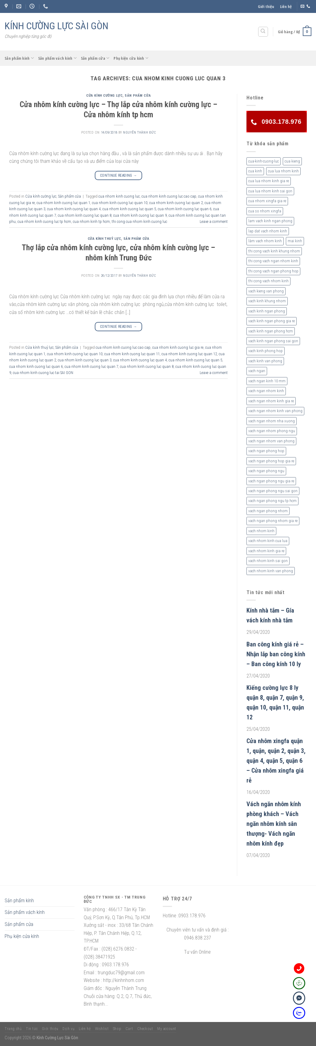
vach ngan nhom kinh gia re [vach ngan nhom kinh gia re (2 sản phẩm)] (271, 401)
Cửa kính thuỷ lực (104, 239)
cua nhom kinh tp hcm (91, 221)
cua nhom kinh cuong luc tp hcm (44, 221)
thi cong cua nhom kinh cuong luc (139, 221)
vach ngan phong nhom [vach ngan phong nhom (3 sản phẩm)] (268, 511)
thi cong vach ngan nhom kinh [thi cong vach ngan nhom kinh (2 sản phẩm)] (273, 261)
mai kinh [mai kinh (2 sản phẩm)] (295, 241)
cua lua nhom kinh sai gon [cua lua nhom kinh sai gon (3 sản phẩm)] (270, 191)
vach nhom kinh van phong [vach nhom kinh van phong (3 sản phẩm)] (270, 571)
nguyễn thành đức (139, 133)
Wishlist (102, 1029)
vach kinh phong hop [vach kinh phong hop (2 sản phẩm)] (265, 350)
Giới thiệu (266, 6)
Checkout (145, 1029)
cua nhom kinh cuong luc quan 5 (129, 209)
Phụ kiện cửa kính (131, 58)
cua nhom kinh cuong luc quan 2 (176, 202)
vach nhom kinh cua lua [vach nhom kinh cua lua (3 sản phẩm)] (267, 540)
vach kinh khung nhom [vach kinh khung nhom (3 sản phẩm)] (267, 301)
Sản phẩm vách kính (57, 58)
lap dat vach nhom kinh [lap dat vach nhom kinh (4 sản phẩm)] (267, 231)
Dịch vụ (68, 1029)
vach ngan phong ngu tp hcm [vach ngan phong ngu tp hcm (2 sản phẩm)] (272, 500)
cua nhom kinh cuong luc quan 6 (184, 209)
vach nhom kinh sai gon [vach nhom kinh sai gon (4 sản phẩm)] (268, 560)
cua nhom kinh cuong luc (119, 196)
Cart (129, 1029)
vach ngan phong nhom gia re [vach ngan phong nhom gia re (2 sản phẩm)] (273, 520)
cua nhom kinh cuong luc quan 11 (132, 354)
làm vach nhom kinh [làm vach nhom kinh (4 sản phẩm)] (265, 241)
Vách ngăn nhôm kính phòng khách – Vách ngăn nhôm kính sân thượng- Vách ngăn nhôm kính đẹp (273, 823)
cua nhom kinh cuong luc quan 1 (63, 202)
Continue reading (118, 176)
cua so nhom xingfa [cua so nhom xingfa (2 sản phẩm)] (264, 211)
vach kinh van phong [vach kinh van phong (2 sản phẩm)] (265, 361)
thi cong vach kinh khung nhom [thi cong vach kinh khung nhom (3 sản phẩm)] (274, 251)
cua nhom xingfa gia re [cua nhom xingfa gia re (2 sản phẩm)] (267, 201)
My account (166, 1029)
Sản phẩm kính (19, 58)
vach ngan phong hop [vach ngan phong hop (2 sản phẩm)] (266, 451)
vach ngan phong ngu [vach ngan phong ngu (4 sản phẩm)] (266, 471)
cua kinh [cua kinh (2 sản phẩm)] (255, 171)
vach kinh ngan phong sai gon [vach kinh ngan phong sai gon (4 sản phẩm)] (273, 341)
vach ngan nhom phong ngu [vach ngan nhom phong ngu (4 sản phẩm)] (271, 430)
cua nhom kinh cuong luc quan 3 (84, 360)
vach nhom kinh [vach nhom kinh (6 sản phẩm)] (261, 531)
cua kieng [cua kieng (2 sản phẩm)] (292, 161)
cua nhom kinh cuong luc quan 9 (140, 215)
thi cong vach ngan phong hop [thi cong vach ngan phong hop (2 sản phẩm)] (273, 271)
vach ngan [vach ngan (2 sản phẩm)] (256, 370)
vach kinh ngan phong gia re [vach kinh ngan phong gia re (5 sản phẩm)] (271, 321)
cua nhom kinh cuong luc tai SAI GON (43, 372)
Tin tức (32, 1029)
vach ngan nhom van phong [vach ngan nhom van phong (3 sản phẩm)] (271, 441)
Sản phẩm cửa (95, 58)
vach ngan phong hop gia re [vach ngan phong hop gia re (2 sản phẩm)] (271, 461)
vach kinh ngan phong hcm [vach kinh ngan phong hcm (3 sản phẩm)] (270, 331)
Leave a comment (214, 221)
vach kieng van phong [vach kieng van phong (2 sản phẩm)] (266, 291)
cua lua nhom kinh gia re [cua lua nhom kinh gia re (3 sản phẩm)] (268, 181)
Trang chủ (13, 1029)
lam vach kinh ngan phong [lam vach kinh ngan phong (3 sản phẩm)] (270, 221)
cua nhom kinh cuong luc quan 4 (74, 209)
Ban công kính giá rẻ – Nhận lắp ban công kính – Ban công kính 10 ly (275, 654)
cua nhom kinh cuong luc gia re (177, 347)
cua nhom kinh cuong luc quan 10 (119, 202)
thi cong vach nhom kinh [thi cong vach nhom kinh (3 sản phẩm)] (268, 281)
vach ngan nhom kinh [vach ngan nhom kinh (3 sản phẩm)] (266, 390)
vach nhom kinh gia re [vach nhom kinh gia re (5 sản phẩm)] (266, 551)
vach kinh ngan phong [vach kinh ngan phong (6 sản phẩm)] (266, 311)
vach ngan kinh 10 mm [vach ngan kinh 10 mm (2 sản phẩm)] (267, 381)
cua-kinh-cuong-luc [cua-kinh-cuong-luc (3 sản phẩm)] (263, 161)
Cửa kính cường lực (104, 96)
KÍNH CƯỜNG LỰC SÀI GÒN (56, 26)
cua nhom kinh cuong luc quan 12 (189, 354)
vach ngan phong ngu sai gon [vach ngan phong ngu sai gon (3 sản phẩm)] (273, 491)
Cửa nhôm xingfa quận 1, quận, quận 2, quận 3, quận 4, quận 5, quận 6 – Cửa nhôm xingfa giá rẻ (276, 760)
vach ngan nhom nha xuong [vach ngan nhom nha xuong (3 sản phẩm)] (271, 421)
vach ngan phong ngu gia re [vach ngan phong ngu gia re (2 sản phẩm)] (271, 481)
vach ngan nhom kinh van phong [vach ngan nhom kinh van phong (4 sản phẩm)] (275, 410)
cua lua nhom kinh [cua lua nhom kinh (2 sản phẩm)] (283, 171)
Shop (117, 1029)
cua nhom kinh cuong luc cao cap (169, 196)
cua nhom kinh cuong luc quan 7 (91, 366)
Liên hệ (286, 6)
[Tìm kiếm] (263, 32)
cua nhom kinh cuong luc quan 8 (84, 215)
